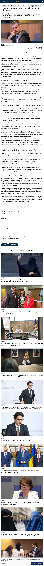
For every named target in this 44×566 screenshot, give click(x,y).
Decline (33, 563)
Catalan (16, 1)
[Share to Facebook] (18, 52)
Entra (33, 1)
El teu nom (3, 213)
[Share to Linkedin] (24, 52)
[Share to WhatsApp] (22, 52)
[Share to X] (20, 52)
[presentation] (12, 233)
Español (19, 1)
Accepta (39, 563)
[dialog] (22, 562)
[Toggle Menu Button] (42, 1)
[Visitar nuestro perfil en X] (26, 2)
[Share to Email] (26, 52)
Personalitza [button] (3, 563)
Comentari (3, 218)
